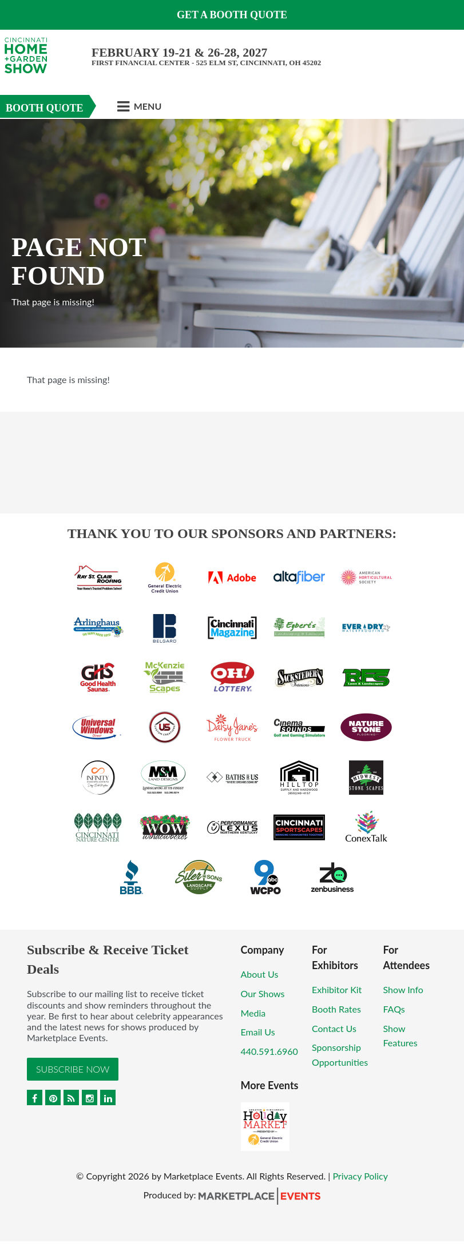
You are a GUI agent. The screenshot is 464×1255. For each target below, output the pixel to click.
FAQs (394, 1008)
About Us (260, 974)
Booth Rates (336, 1008)
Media (253, 1012)
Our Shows (263, 993)
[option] (232, 233)
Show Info (403, 989)
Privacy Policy (360, 1175)
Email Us (258, 1031)
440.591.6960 (269, 1051)
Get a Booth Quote (232, 15)
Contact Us (334, 1028)
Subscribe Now (72, 1068)
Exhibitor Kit (337, 989)
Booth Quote (45, 108)
